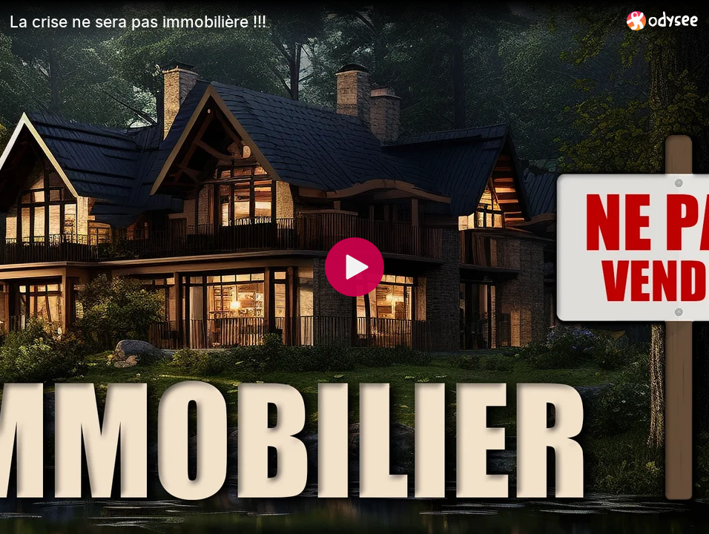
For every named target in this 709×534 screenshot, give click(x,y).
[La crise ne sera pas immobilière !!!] (312, 21)
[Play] (354, 267)
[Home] (663, 20)
